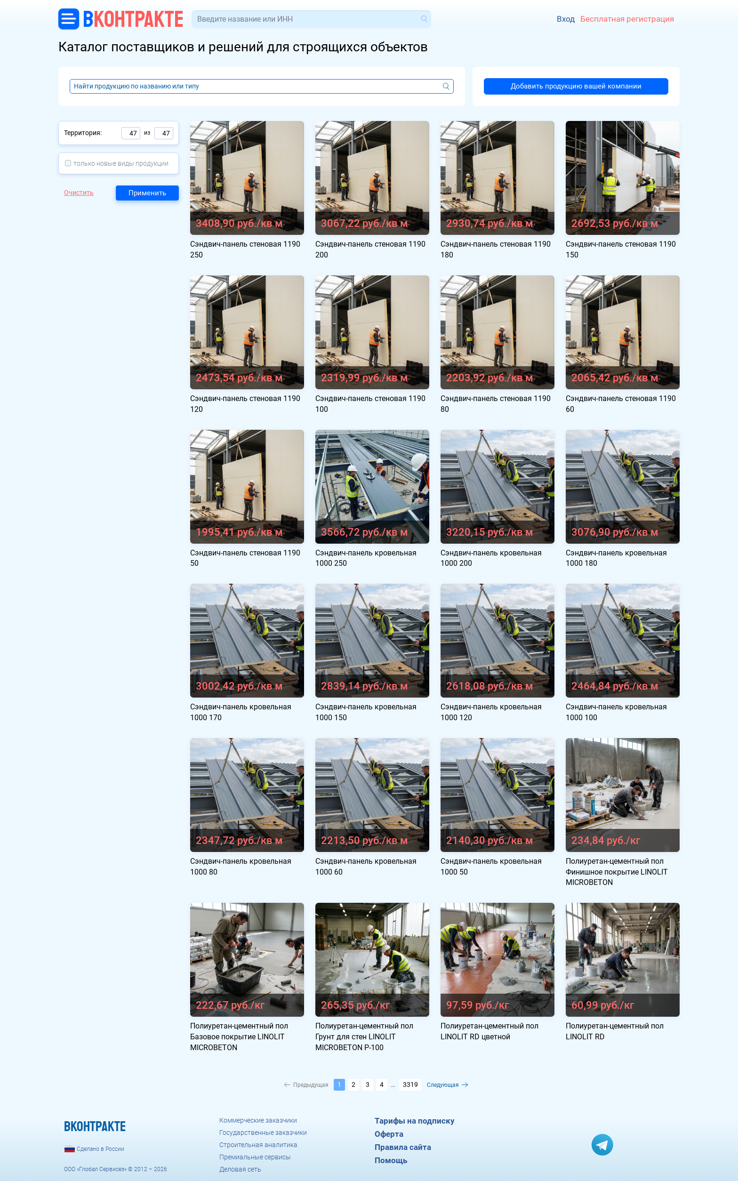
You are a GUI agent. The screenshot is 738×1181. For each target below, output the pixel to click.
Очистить (79, 192)
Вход (566, 19)
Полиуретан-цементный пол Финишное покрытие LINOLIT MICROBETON (617, 872)
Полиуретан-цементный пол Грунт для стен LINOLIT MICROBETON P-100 (364, 1036)
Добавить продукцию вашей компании (576, 86)
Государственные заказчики (263, 1132)
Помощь (391, 1160)
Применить (147, 193)
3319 (410, 1084)
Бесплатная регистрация (627, 19)
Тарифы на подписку (415, 1120)
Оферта (389, 1134)
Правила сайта (403, 1147)
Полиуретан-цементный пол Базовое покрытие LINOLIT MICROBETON (239, 1036)
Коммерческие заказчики (258, 1120)
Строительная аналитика (258, 1145)
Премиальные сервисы (255, 1157)
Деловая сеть (240, 1169)
